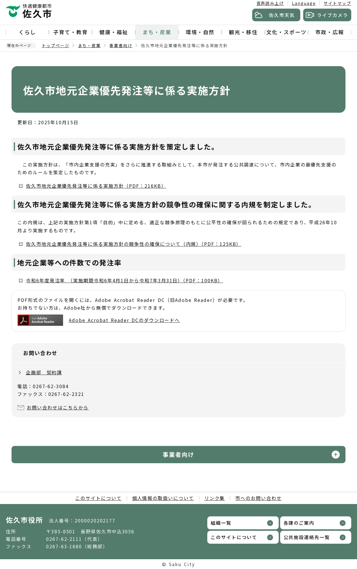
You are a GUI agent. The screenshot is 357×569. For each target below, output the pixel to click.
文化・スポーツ (286, 32)
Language (304, 3)
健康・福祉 (113, 32)
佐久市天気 (282, 15)
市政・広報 (329, 32)
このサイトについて (98, 498)
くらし (27, 32)
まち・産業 (157, 32)
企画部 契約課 (44, 372)
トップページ (55, 45)
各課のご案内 (299, 522)
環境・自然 (200, 32)
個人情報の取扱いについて (163, 498)
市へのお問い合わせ (258, 498)
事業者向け (120, 45)
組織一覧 (221, 522)
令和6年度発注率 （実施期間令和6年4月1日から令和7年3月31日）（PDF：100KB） (124, 280)
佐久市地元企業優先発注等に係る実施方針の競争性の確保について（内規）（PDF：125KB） (133, 243)
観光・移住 (243, 32)
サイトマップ (337, 3)
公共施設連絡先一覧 (307, 537)
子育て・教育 (70, 32)
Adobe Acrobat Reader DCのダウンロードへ (99, 320)
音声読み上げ (270, 3)
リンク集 (214, 498)
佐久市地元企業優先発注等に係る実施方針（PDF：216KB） (96, 185)
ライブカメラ (332, 15)
